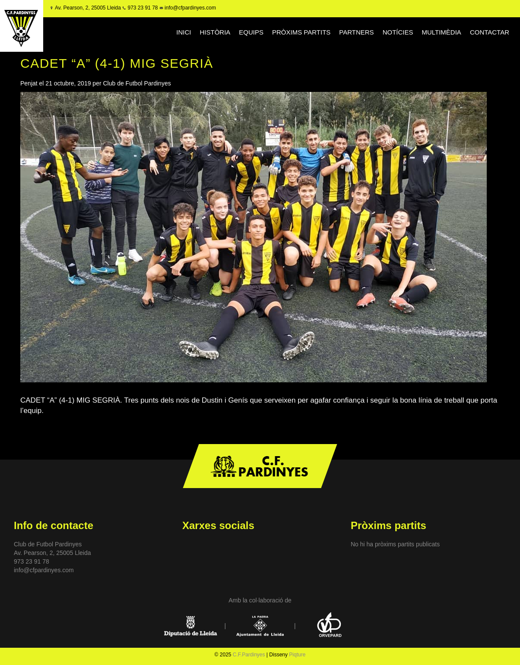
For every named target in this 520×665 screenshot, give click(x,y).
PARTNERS (356, 32)
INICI (183, 32)
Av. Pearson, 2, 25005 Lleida (88, 8)
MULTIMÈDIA (441, 32)
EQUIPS (251, 32)
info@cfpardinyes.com (189, 8)
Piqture (297, 655)
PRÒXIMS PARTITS (301, 32)
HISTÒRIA (215, 32)
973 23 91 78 (142, 8)
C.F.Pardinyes (249, 655)
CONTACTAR (489, 32)
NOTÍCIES (398, 32)
